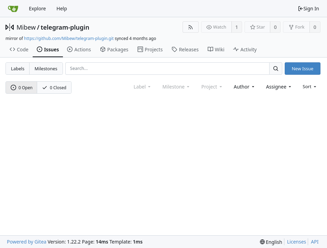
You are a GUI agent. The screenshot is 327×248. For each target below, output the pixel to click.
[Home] (13, 8)
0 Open (22, 88)
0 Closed (54, 88)
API (314, 241)
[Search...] (275, 68)
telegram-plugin (65, 27)
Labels (17, 68)
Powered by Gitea (26, 241)
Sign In (308, 8)
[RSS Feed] (191, 27)
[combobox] (244, 87)
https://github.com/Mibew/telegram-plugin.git (69, 38)
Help (61, 8)
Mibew (26, 27)
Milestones (46, 68)
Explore (37, 8)
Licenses (296, 241)
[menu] (309, 86)
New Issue (302, 68)
